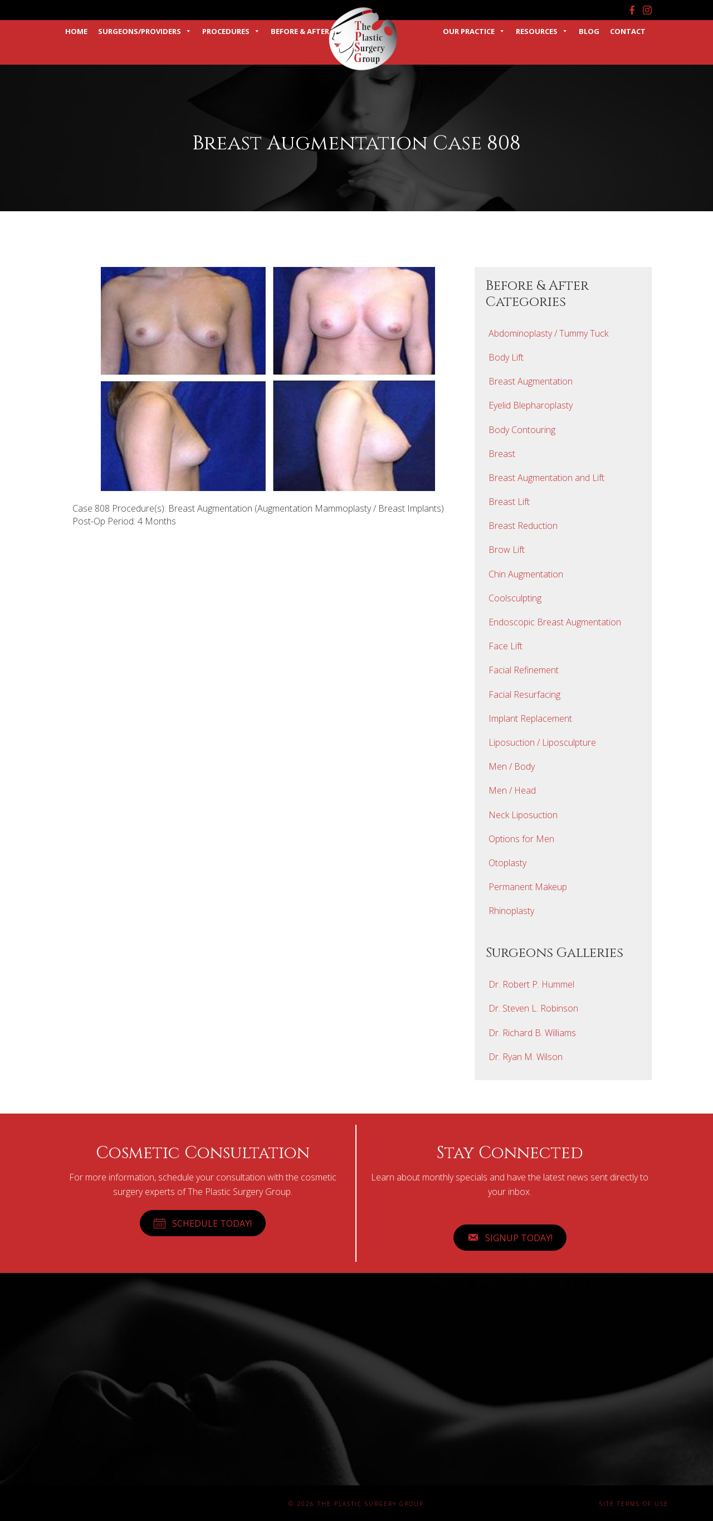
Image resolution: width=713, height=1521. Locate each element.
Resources (542, 31)
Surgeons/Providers (145, 31)
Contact (628, 31)
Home (76, 31)
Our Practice (474, 31)
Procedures (231, 31)
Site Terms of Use (633, 1504)
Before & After (300, 31)
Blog (589, 31)
